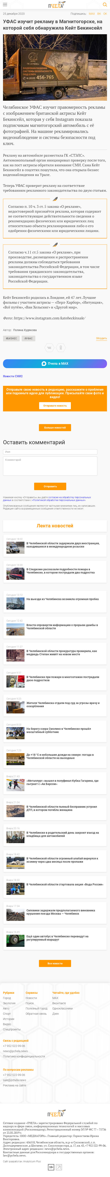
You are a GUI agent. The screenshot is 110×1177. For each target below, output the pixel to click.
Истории (8, 1019)
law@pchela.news (14, 1155)
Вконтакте (59, 1003)
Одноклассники (62, 1008)
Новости (31, 998)
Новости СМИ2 (12, 376)
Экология (9, 1003)
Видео (7, 1024)
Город (7, 998)
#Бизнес (11, 338)
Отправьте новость (55, 405)
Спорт (7, 1013)
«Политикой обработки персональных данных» (58, 500)
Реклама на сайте (14, 1085)
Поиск (30, 1003)
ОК (105, 13)
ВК (99, 13)
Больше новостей (55, 427)
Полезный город (36, 1008)
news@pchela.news (15, 1051)
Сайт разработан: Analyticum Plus (22, 1161)
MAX (92, 13)
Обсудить (101, 338)
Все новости (55, 963)
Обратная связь (36, 1013)
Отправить (50, 486)
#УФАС (28, 338)
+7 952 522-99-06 (14, 1046)
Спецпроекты (12, 1029)
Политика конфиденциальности (24, 1056)
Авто (6, 1008)
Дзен (55, 1013)
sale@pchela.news (14, 1080)
